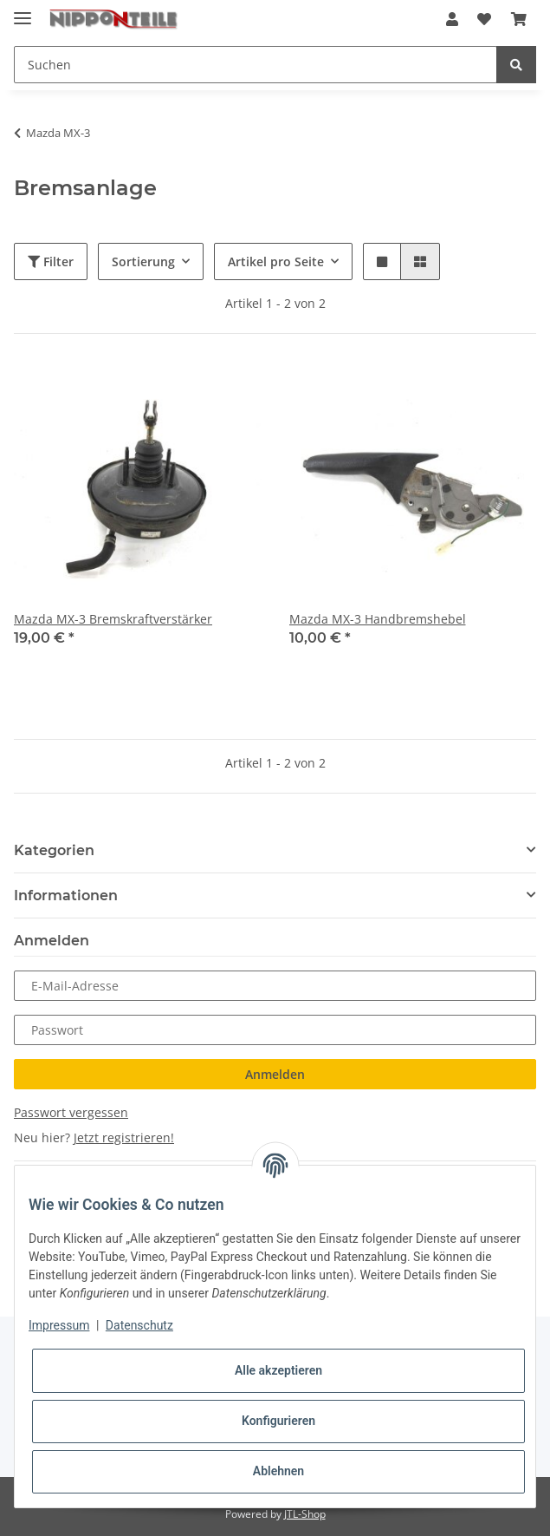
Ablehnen (278, 1471)
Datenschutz (139, 1325)
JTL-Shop (305, 1514)
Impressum (59, 1325)
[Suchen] (255, 64)
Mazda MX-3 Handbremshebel (377, 619)
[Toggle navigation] (22, 11)
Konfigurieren (278, 1421)
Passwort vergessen (71, 1112)
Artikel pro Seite (276, 261)
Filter (51, 261)
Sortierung (143, 261)
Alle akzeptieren (278, 1370)
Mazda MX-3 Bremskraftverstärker (113, 619)
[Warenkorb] (518, 19)
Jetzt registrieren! (124, 1137)
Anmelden (275, 1074)
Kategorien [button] (54, 850)
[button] (452, 19)
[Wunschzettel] (484, 19)
